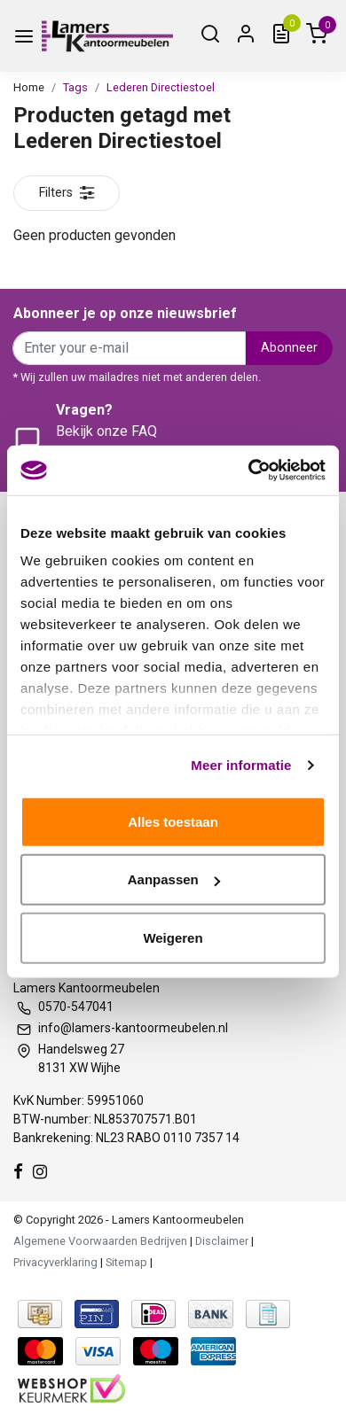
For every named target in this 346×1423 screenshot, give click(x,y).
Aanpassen (174, 879)
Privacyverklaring (55, 1262)
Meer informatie (241, 765)
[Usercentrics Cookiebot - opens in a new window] (249, 470)
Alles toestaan (173, 820)
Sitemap (126, 1262)
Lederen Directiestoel (160, 87)
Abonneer (289, 347)
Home (28, 87)
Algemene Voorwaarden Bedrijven (100, 1241)
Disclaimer (221, 1241)
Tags (75, 87)
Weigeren (172, 937)
